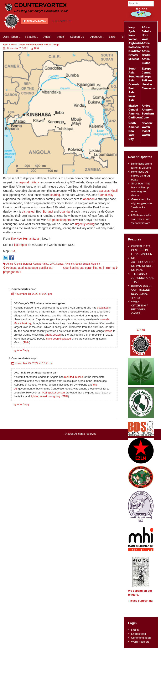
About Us (96, 36)
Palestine (134, 47)
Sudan (146, 63)
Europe (146, 68)
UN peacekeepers (59, 220)
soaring (55, 195)
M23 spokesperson (53, 392)
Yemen (132, 39)
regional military (29, 182)
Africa (9, 263)
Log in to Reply (20, 350)
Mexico (133, 105)
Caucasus (148, 88)
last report (20, 244)
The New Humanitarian (25, 238)
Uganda (64, 211)
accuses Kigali (108, 190)
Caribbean (135, 117)
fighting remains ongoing (45, 396)
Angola (18, 263)
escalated (103, 307)
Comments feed (141, 641)
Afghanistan (136, 43)
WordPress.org (140, 645)
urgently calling (84, 224)
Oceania (133, 84)
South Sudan (82, 263)
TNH (36, 48)
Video (60, 36)
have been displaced (58, 338)
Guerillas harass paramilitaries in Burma (90, 267)
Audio (47, 36)
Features (30, 36)
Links (112, 36)
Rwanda (69, 263)
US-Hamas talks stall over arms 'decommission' (141, 219)
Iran (130, 35)
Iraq (130, 27)
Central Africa (40, 263)
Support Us (77, 36)
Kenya (59, 263)
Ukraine (147, 84)
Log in (135, 633)
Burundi (48, 211)
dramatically (105, 195)
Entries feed (138, 637)
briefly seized (53, 334)
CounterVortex (40, 5)
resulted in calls (73, 376)
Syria (131, 31)
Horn (145, 35)
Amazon (147, 109)
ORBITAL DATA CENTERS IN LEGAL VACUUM (141, 250)
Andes (146, 105)
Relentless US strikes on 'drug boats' (140, 175)
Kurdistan (134, 51)
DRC (52, 263)
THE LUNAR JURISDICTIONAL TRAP (142, 277)
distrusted (28, 211)
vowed (108, 330)
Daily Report (10, 36)
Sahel (145, 31)
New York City (131, 135)
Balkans (147, 80)
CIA (12, 251)
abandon (89, 199)
